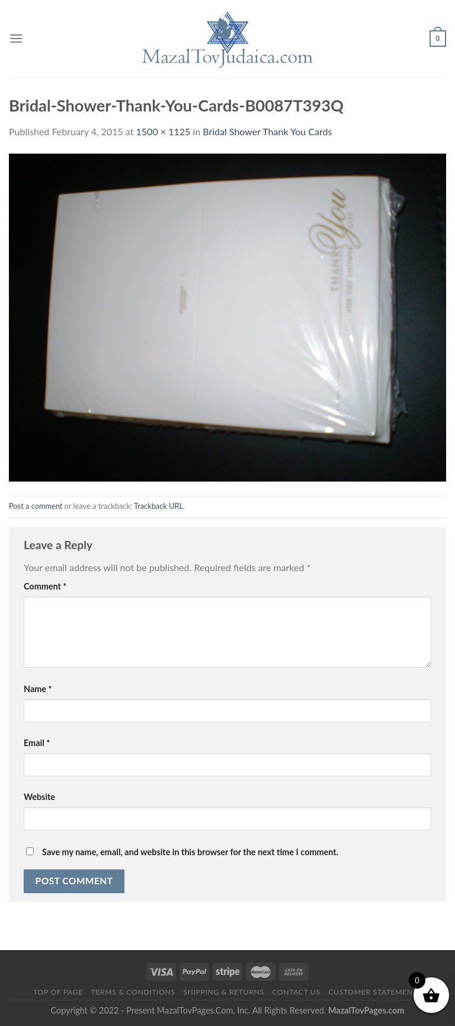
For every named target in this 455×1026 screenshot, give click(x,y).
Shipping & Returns (223, 991)
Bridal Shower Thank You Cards (267, 131)
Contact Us (296, 991)
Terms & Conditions (133, 991)
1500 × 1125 (163, 131)
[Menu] (16, 38)
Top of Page (58, 991)
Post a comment (35, 506)
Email (37, 743)
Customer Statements (375, 991)
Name (38, 689)
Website (39, 797)
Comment (45, 586)
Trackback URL (158, 506)
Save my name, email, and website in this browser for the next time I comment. (190, 852)
